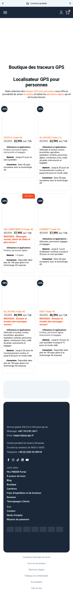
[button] (2, 3)
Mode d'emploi (14, 515)
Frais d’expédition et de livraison (24, 493)
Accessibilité (36, 582)
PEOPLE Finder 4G (13, 137)
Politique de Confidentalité (36, 576)
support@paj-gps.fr (20, 435)
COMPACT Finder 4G (49, 229)
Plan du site (36, 588)
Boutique (11, 484)
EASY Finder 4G (47, 311)
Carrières (12, 488)
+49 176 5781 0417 (22, 431)
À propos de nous (16, 476)
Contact (11, 511)
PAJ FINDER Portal (16, 472)
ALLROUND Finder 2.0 (50, 137)
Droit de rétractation (37, 563)
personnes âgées (55, 94)
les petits (28, 94)
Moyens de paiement (18, 519)
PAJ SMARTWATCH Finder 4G (18, 229)
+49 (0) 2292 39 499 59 (24, 452)
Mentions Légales (36, 570)
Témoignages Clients (18, 501)
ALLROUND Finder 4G (14, 311)
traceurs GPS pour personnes (40, 91)
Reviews (11, 497)
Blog (9, 480)
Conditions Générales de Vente (36, 557)
